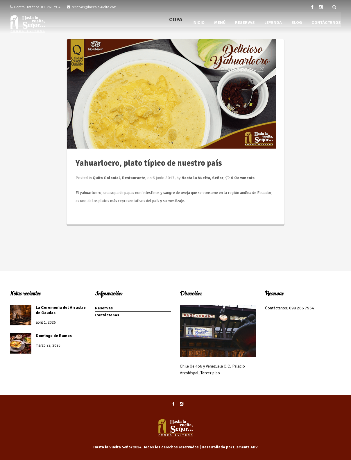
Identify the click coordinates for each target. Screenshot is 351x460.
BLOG (296, 22)
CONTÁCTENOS (326, 22)
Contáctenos (107, 315)
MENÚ (219, 22)
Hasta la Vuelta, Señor (202, 177)
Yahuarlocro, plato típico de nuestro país (149, 163)
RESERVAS (245, 22)
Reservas (104, 308)
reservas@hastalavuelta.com (94, 7)
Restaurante (133, 177)
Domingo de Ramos (54, 335)
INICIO (198, 22)
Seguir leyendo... (90, 212)
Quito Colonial (106, 177)
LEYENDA (273, 22)
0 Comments (243, 177)
